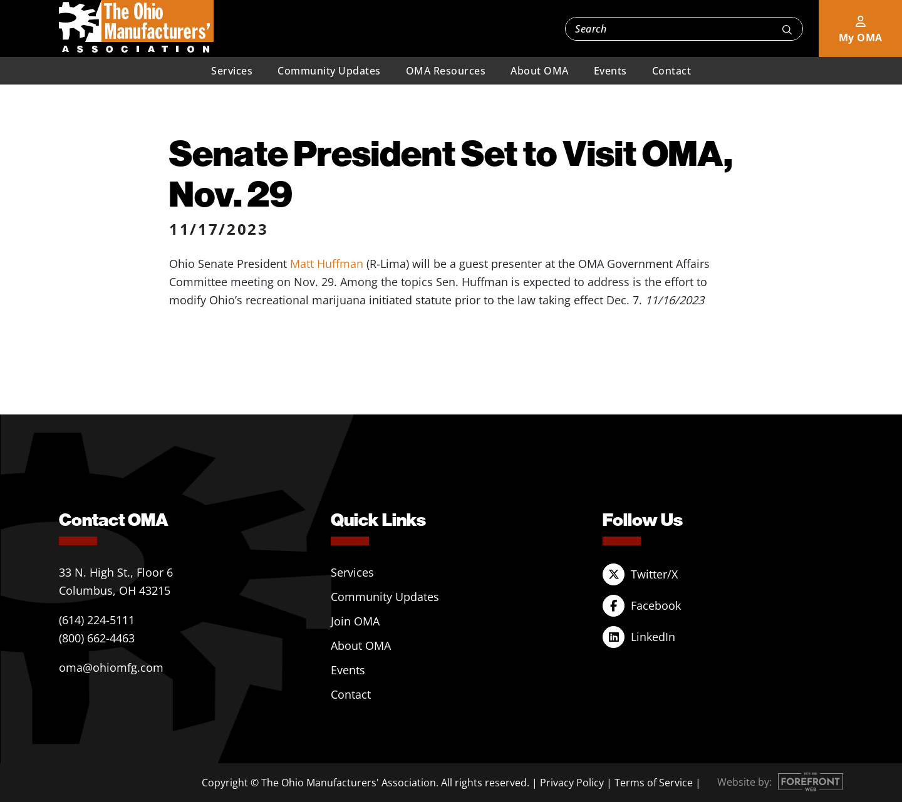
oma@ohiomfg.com (111, 667)
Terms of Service (653, 782)
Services (231, 71)
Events (610, 71)
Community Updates (329, 71)
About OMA (540, 71)
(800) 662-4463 (97, 637)
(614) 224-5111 (97, 619)
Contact (672, 71)
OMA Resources (446, 71)
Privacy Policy (572, 782)
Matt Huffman (326, 263)
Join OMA (355, 621)
